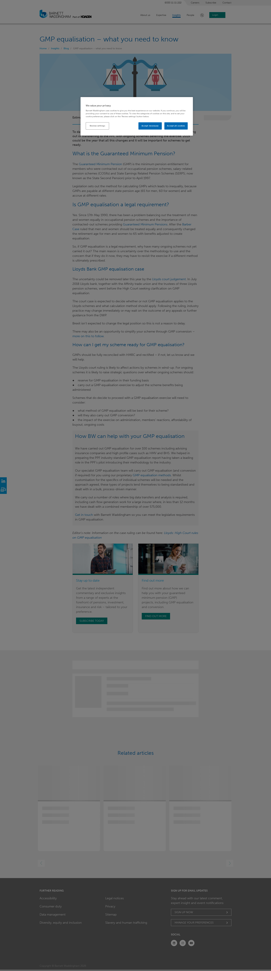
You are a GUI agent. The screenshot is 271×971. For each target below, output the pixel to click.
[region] (137, 116)
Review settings (97, 126)
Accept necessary (150, 126)
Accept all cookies (176, 126)
